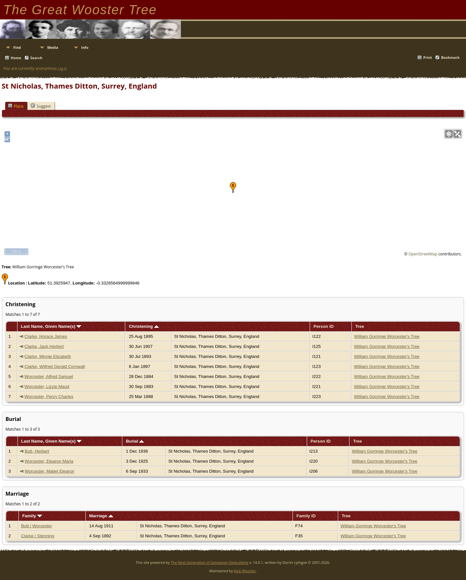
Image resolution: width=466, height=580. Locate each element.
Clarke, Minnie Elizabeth (48, 356)
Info (84, 47)
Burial (135, 441)
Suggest (41, 106)
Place (15, 106)
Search (36, 57)
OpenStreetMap (422, 254)
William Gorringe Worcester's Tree (386, 336)
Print (427, 57)
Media (52, 47)
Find (17, 47)
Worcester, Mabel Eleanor (49, 471)
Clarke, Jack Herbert (44, 346)
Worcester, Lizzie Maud (47, 386)
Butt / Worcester (36, 525)
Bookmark (450, 57)
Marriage (101, 515)
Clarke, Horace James (46, 336)
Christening (144, 326)
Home (16, 57)
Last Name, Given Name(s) (51, 326)
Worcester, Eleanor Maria (49, 461)
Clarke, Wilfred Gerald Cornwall (55, 366)
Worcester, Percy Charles (49, 396)
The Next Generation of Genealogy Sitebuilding (210, 562)
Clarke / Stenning (37, 535)
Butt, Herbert (37, 451)
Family (32, 515)
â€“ (7, 139)
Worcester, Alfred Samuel (49, 376)
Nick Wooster (245, 570)
